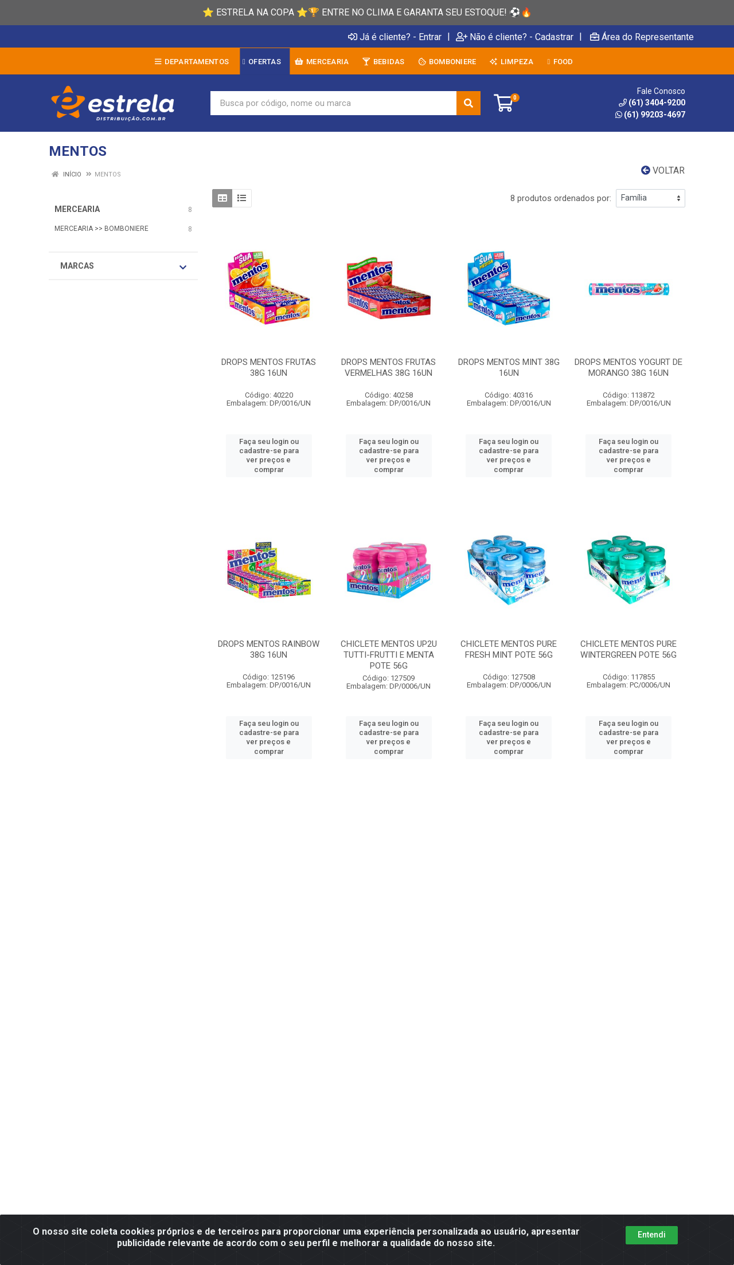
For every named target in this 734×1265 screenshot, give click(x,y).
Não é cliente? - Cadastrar (514, 36)
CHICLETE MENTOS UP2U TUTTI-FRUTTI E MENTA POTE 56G (389, 655)
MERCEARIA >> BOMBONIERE (101, 229)
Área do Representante (642, 36)
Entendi (652, 1234)
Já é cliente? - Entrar (395, 36)
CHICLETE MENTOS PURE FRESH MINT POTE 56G (508, 649)
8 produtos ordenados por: (560, 198)
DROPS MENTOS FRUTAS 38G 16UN (268, 367)
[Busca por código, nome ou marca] (333, 103)
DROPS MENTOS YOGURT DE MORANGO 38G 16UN (628, 367)
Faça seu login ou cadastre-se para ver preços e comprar (269, 455)
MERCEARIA (77, 209)
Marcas (123, 266)
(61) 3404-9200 (652, 102)
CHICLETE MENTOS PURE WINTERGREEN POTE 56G (628, 649)
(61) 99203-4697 (650, 114)
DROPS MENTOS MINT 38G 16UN (509, 367)
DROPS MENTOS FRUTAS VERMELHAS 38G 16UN (388, 367)
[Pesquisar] (468, 103)
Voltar (663, 170)
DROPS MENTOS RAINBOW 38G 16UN (268, 649)
